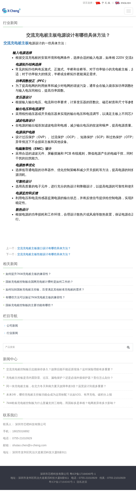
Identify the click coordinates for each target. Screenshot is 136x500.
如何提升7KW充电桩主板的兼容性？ (28, 273)
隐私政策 (82, 481)
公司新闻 (12, 325)
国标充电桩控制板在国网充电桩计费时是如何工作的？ (39, 281)
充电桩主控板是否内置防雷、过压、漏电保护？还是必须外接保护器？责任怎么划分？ (59, 377)
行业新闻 (12, 333)
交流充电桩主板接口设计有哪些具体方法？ (44, 248)
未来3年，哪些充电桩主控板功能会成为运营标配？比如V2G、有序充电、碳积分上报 (59, 394)
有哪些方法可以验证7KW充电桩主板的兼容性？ (35, 297)
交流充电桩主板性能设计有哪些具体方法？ (44, 254)
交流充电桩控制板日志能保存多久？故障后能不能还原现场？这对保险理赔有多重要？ (59, 369)
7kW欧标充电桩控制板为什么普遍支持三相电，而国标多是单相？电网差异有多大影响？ (61, 403)
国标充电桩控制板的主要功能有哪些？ (29, 305)
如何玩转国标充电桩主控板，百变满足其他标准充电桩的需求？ (45, 289)
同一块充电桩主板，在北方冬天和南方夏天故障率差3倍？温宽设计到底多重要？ (56, 386)
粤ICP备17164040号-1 (83, 473)
